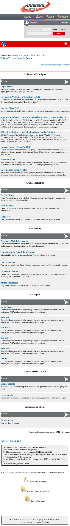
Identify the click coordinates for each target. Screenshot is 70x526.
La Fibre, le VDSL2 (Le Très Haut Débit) (20, 97)
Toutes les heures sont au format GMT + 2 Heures (49, 432)
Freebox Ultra (7, 195)
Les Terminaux (8, 262)
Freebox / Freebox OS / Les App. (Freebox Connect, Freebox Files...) (33, 117)
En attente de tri (8, 420)
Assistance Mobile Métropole (14, 241)
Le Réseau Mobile (9, 271)
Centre (4, 358)
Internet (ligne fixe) (10, 108)
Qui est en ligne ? (11, 441)
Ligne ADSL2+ (8, 86)
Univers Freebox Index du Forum (16, 58)
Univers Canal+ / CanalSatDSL (16, 147)
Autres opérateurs (9, 282)
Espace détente (8, 384)
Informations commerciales (14, 170)
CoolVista (14, 519)
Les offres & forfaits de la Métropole (18, 252)
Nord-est (5, 317)
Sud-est (4, 338)
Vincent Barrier (52, 519)
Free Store (5, 216)
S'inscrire (64, 23)
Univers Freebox (41, 522)
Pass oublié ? (59, 29)
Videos (39, 17)
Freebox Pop (7, 205)
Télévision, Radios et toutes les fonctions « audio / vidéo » (28, 132)
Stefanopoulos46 (44, 452)
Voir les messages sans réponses (55, 64)
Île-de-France (7, 307)
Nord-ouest (6, 348)
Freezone (63, 17)
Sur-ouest (5, 327)
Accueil (28, 17)
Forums (50, 17)
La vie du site (7, 395)
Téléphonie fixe (8, 159)
